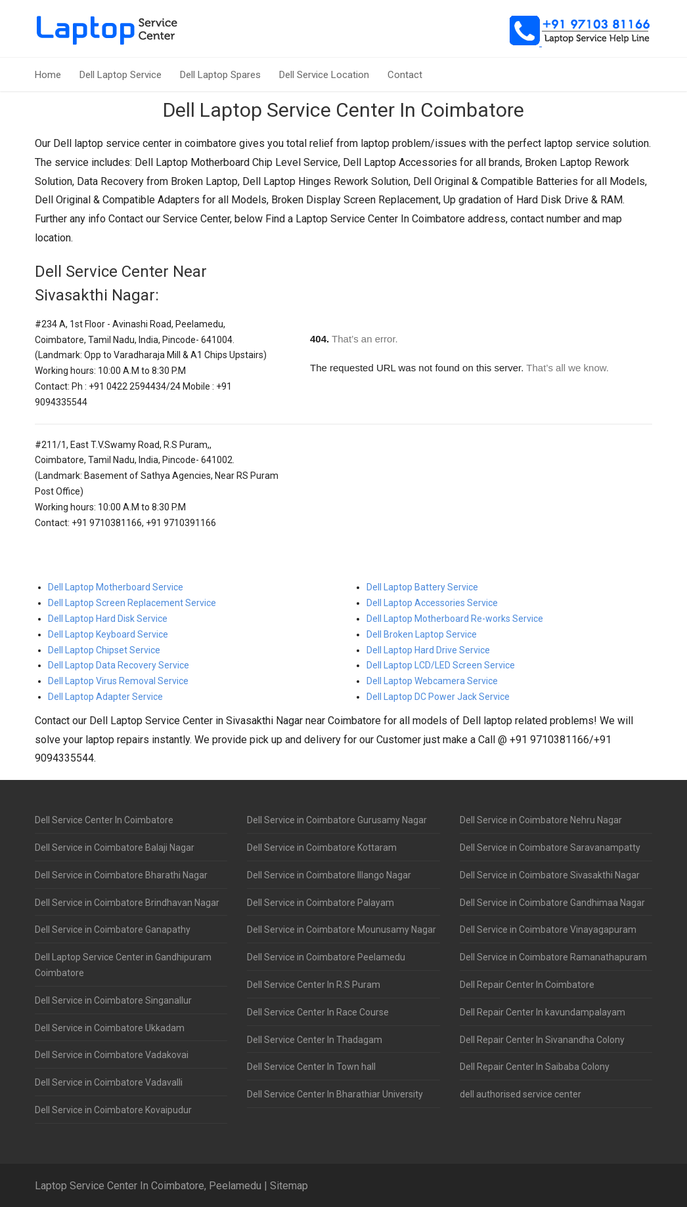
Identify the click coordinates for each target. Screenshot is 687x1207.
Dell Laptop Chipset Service (104, 650)
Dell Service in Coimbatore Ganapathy (112, 929)
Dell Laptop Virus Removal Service (118, 681)
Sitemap (289, 1185)
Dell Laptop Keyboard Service (108, 634)
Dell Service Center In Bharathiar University (335, 1094)
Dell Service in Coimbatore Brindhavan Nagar (127, 902)
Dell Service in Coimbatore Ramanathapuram (553, 957)
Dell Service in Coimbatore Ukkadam (110, 1028)
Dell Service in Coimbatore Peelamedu (326, 957)
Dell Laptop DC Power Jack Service (438, 696)
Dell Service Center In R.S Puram (313, 984)
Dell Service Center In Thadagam (314, 1039)
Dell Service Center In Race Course (318, 1012)
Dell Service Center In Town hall (311, 1066)
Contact (405, 75)
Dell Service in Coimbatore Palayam (320, 902)
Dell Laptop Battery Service (422, 587)
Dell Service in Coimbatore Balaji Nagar (114, 847)
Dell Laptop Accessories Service (432, 603)
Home (48, 75)
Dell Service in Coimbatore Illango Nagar (329, 875)
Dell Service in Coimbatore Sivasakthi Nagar (550, 875)
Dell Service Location (324, 75)
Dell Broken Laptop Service (421, 634)
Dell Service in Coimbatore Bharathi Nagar (121, 875)
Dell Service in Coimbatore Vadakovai (111, 1055)
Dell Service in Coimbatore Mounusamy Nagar (341, 929)
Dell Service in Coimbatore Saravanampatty (550, 847)
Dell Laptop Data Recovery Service (118, 665)
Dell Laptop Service (120, 75)
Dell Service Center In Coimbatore (104, 820)
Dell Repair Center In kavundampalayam (542, 1012)
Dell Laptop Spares (220, 75)
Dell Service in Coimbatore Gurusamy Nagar (337, 820)
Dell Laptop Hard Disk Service (107, 618)
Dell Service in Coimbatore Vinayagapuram (548, 929)
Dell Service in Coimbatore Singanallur (113, 1000)
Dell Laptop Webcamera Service (432, 681)
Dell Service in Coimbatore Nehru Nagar (541, 820)
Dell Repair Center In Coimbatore (527, 984)
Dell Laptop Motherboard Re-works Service (454, 618)
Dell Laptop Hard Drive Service (428, 650)
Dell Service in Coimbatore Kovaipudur (113, 1110)
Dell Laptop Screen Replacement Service (132, 603)
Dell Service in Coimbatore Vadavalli (109, 1082)
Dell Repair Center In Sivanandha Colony (542, 1039)
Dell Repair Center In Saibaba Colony (534, 1066)
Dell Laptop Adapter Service (105, 696)
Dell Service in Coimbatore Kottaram (322, 847)
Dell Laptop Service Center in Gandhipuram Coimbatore (123, 965)
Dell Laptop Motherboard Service (115, 587)
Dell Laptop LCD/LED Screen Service (440, 665)
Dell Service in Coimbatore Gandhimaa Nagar (552, 902)
